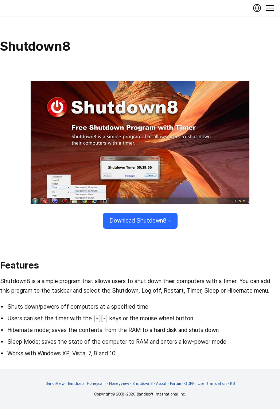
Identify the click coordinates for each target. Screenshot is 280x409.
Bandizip (75, 383)
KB (232, 383)
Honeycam (96, 383)
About (161, 383)
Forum (175, 383)
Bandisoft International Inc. (161, 394)
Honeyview (119, 383)
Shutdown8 (142, 383)
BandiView (55, 383)
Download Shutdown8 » (140, 220)
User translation (212, 383)
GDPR (189, 383)
